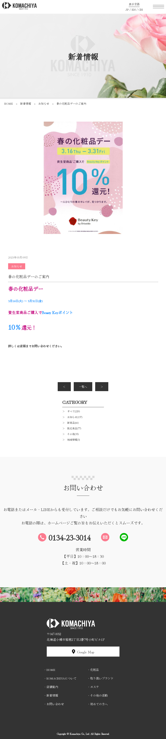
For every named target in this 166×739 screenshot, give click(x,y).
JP (127, 9)
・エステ (93, 687)
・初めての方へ (97, 704)
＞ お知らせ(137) (72, 417)
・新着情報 (51, 695)
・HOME (49, 670)
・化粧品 (93, 670)
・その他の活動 (97, 695)
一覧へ (83, 387)
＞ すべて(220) (71, 411)
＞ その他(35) (70, 434)
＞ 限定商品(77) (71, 428)
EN (134, 9)
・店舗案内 (51, 687)
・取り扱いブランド (100, 678)
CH (141, 9)
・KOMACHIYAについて (60, 678)
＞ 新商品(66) (70, 422)
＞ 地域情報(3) (71, 439)
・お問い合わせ (54, 704)
